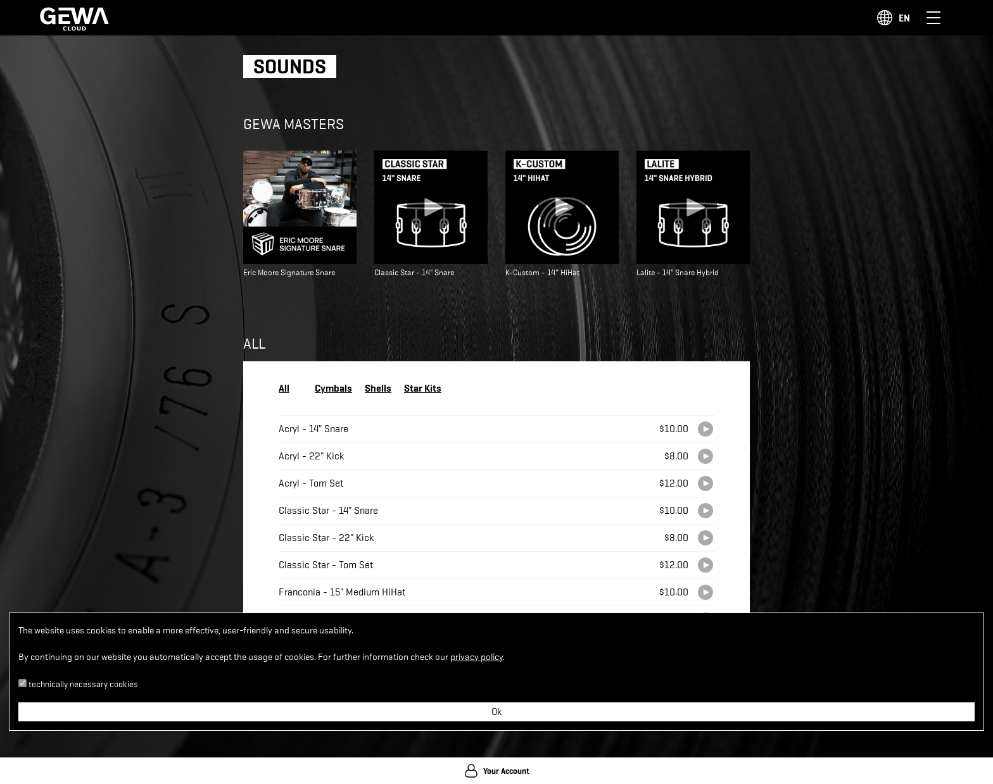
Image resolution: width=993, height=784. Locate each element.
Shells (378, 388)
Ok (496, 712)
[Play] (705, 429)
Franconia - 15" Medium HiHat (342, 592)
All (284, 388)
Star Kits (422, 388)
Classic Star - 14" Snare (328, 510)
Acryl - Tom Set (311, 483)
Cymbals (333, 388)
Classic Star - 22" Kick (326, 538)
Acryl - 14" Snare (313, 429)
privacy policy (476, 657)
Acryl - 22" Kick (311, 456)
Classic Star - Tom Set (326, 565)
